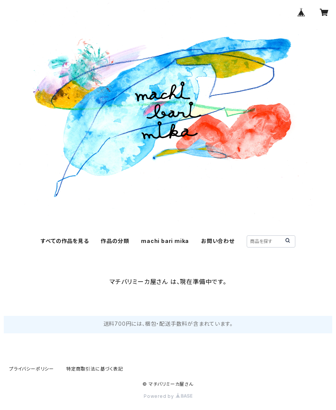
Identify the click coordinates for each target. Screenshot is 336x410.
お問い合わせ (218, 241)
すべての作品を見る (65, 241)
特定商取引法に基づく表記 (94, 369)
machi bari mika (165, 241)
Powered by (168, 396)
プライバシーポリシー (31, 369)
